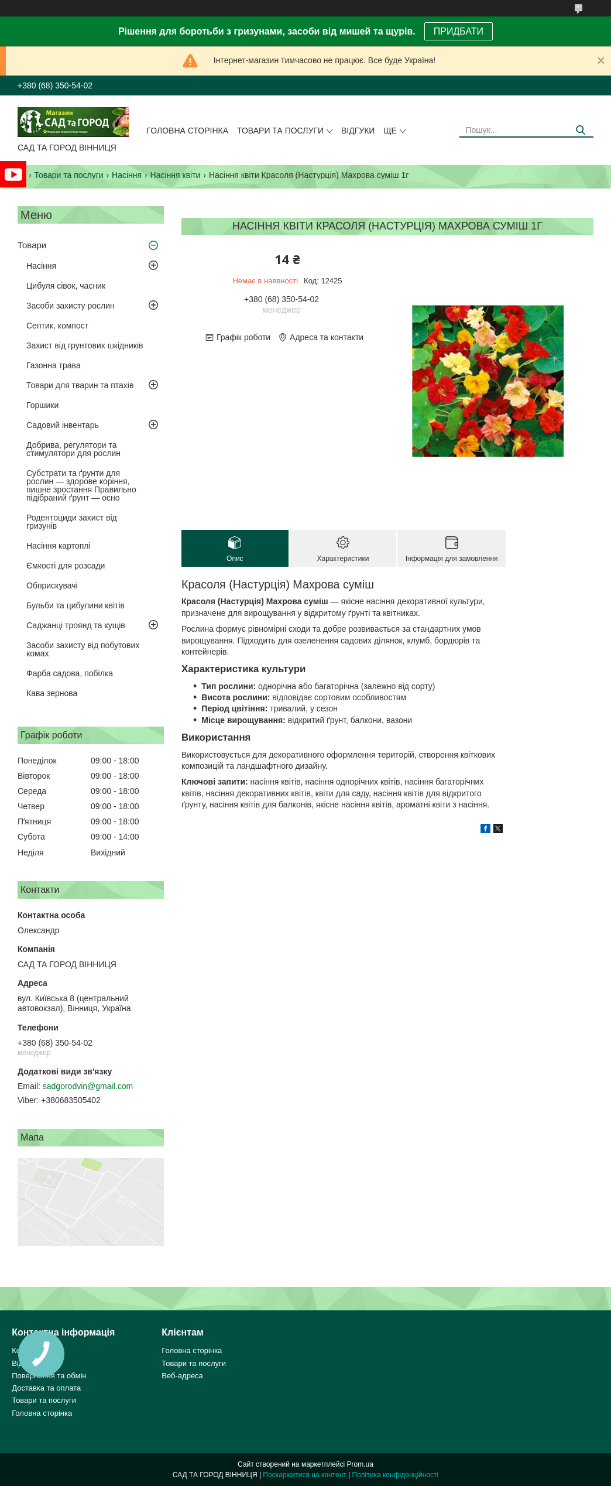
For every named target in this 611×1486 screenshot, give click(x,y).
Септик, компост (57, 325)
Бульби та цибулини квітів (75, 605)
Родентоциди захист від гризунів (71, 521)
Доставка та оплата (46, 1388)
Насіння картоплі (58, 545)
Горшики (42, 405)
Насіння (127, 175)
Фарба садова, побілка (69, 673)
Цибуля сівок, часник (65, 285)
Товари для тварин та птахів (79, 385)
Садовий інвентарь (62, 425)
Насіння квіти (175, 175)
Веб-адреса (182, 1375)
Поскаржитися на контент (304, 1475)
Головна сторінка (187, 130)
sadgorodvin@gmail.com (88, 1086)
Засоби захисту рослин (70, 305)
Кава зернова (51, 693)
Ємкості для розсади (65, 565)
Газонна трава (53, 365)
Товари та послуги (280, 130)
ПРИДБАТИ (458, 31)
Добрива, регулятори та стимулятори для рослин (73, 449)
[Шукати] (580, 130)
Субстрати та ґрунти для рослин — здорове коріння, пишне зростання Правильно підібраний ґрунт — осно (81, 485)
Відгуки (358, 130)
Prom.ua (360, 1464)
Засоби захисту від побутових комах (82, 649)
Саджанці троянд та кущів (75, 625)
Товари (32, 245)
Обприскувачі (52, 585)
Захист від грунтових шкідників (84, 345)
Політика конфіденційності (395, 1475)
